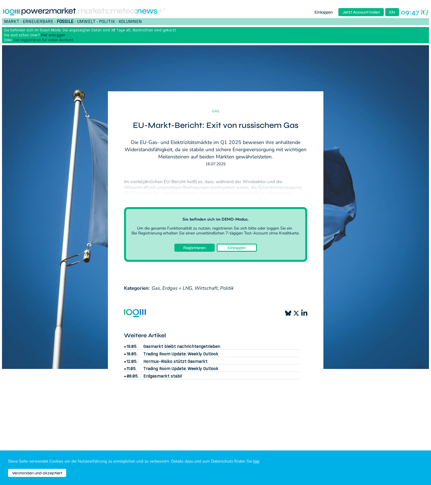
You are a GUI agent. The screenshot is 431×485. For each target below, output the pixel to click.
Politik (107, 21)
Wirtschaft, (206, 288)
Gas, (156, 288)
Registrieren (194, 247)
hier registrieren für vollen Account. (43, 40)
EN (392, 12)
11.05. (131, 368)
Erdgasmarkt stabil (162, 376)
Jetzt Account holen (361, 12)
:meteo (121, 11)
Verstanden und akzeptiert (37, 473)
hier (256, 461)
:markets (92, 11)
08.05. (132, 376)
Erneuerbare (38, 21)
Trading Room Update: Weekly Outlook (180, 353)
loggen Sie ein (279, 228)
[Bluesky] (288, 313)
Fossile (65, 21)
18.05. (132, 354)
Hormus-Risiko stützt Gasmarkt (175, 361)
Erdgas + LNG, (177, 288)
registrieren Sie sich (229, 228)
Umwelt (86, 21)
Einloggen (323, 12)
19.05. (132, 346)
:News (146, 11)
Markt (11, 21)
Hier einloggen (53, 35)
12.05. (132, 361)
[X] (296, 313)
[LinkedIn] (304, 313)
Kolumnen (130, 21)
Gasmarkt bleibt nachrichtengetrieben (181, 346)
